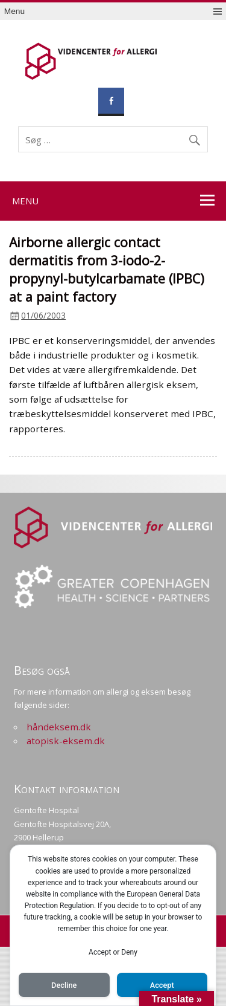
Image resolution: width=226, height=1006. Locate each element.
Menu (14, 11)
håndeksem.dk (59, 727)
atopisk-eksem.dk (66, 741)
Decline (64, 985)
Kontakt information (66, 788)
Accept (162, 985)
